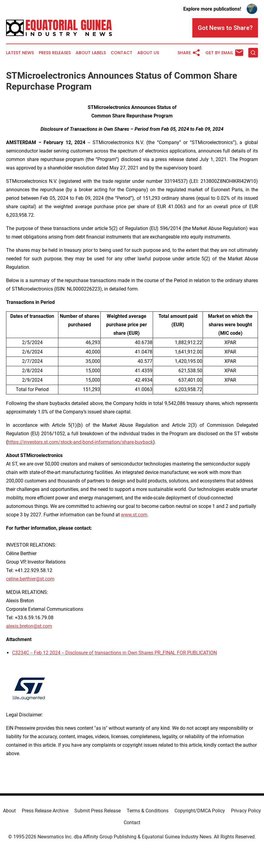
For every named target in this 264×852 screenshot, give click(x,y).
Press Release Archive (45, 811)
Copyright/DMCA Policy (199, 811)
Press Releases (55, 52)
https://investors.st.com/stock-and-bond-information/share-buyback (80, 442)
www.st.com (134, 515)
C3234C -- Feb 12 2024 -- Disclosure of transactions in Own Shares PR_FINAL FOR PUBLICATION (114, 653)
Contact (121, 52)
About (9, 811)
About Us (148, 52)
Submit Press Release (97, 811)
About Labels (91, 52)
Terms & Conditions (147, 811)
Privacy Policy (246, 811)
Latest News (20, 52)
